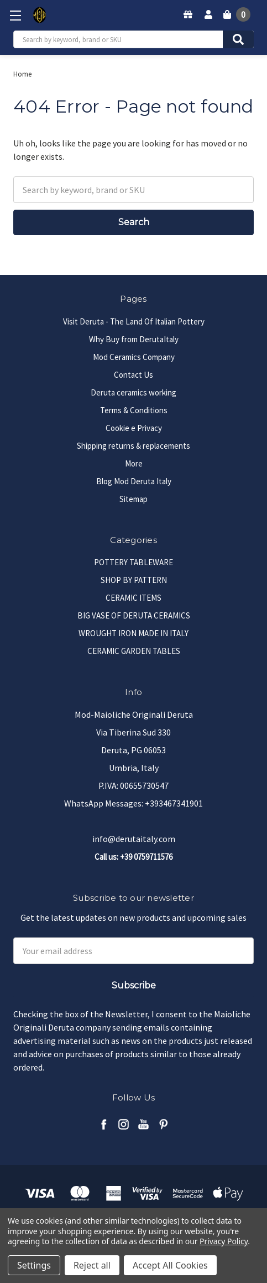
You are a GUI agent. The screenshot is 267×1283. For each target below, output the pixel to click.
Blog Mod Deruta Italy (133, 481)
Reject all (92, 1265)
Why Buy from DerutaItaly (134, 339)
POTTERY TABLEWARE (133, 562)
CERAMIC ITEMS (133, 597)
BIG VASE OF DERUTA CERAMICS (133, 615)
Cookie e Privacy (134, 428)
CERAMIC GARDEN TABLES (133, 651)
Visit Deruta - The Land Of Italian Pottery (134, 321)
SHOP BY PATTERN (134, 580)
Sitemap (133, 499)
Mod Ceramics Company (134, 357)
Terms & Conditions (133, 410)
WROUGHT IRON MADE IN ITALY (133, 633)
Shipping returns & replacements (133, 445)
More (134, 463)
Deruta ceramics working (133, 392)
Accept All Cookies (170, 1265)
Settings (34, 1265)
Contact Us (133, 374)
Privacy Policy (224, 1241)
